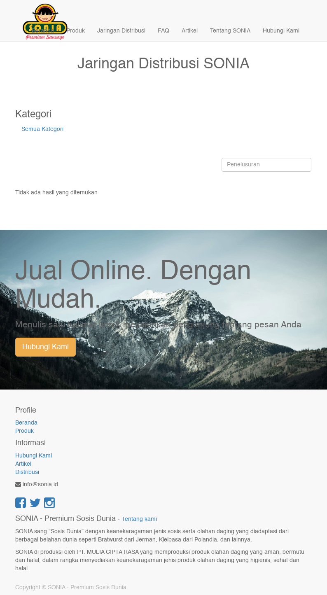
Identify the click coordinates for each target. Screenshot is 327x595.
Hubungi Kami (45, 347)
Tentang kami (139, 519)
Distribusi (27, 472)
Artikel (23, 464)
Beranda (26, 423)
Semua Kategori (42, 129)
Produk (24, 431)
